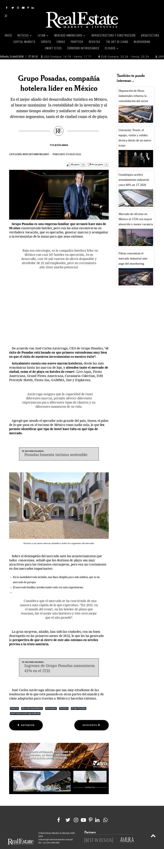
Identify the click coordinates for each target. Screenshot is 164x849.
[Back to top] (153, 829)
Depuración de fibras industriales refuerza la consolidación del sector (133, 89)
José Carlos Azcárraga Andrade (25, 706)
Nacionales (51, 701)
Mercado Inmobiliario (32, 701)
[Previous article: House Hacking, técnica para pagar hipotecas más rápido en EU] (26, 718)
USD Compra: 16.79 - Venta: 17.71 (66, 49)
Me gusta (75, 157)
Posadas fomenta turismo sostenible (55, 448)
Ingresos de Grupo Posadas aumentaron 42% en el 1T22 (59, 661)
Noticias (14, 701)
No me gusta (97, 157)
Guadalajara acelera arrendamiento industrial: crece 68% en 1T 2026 (134, 172)
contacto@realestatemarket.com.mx (55, 832)
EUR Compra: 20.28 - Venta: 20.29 (123, 49)
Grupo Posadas (78, 701)
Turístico (64, 701)
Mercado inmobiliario (36, 147)
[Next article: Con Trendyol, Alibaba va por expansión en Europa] (91, 718)
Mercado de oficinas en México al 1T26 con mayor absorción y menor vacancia (136, 212)
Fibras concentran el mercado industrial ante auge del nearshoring (133, 251)
